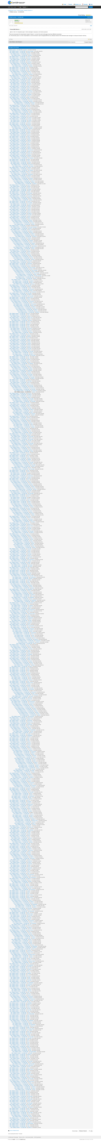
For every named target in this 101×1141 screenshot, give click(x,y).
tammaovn (29, 58)
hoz (28, 986)
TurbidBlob (30, 1030)
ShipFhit (28, 187)
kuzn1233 (30, 328)
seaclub (28, 56)
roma (28, 333)
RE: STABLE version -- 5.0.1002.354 (17, 379)
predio (28, 75)
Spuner (28, 252)
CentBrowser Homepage (13, 1137)
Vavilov (30, 367)
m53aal (28, 650)
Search (70, 4)
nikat (28, 1039)
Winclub (28, 1101)
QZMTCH (30, 90)
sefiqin (28, 567)
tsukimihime (29, 62)
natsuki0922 (29, 94)
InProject (28, 832)
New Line (29, 113)
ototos (28, 314)
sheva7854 (29, 573)
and (28, 67)
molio (28, 70)
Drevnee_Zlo (29, 152)
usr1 (28, 364)
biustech (30, 220)
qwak (28, 86)
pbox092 (28, 685)
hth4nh (38, 713)
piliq (28, 337)
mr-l (28, 108)
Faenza (33, 936)
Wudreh (30, 942)
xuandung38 (29, 621)
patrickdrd (31, 164)
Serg (30, 448)
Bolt (28, 1040)
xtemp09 (28, 79)
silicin (28, 456)
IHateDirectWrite (31, 1013)
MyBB (14, 1139)
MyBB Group (22, 1139)
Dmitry (33, 693)
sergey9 (28, 890)
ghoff (28, 1046)
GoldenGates (29, 260)
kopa (28, 1031)
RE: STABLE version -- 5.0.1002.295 (17, 51)
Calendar (86, 4)
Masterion (31, 997)
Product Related (20, 10)
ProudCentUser (30, 475)
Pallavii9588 (29, 1003)
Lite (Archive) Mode (29, 1137)
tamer (29, 836)
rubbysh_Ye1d (30, 317)
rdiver (28, 325)
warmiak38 (30, 76)
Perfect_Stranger (30, 51)
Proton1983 (29, 214)
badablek (29, 137)
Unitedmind (29, 155)
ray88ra (30, 811)
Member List (78, 4)
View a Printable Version (14, 1130)
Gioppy (28, 145)
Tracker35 (29, 950)
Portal (64, 4)
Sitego (29, 1001)
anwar (28, 500)
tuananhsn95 (29, 556)
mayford (33, 1088)
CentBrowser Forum (12, 10)
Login (20, 7)
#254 (91, 25)
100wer (28, 160)
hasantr (28, 185)
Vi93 (28, 116)
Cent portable (29, 193)
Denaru (28, 60)
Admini (25, 49)
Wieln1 (30, 198)
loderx (28, 963)
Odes (29, 1105)
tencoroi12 (29, 393)
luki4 (33, 636)
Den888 (32, 770)
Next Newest (18, 41)
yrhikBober (31, 363)
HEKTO (28, 327)
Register (24, 7)
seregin (30, 566)
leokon (28, 615)
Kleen (28, 725)
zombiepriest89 (30, 602)
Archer (28, 360)
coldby (28, 105)
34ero (28, 739)
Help (91, 4)
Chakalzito (29, 167)
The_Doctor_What (30, 1028)
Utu (29, 604)
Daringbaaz (29, 801)
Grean (28, 1005)
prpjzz (30, 797)
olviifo (29, 563)
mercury (32, 425)
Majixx (28, 68)
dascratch (31, 99)
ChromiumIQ (30, 149)
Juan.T (28, 143)
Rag (28, 667)
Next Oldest (12, 41)
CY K (30, 809)
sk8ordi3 (28, 340)
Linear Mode (89, 17)
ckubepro (29, 562)
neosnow (29, 551)
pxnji (28, 912)
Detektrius (29, 129)
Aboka (29, 865)
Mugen (28, 324)
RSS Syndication (37, 1137)
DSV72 (29, 121)
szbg (28, 570)
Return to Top (21, 1137)
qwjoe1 (30, 55)
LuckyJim (31, 91)
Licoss (30, 924)
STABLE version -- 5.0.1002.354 (16, 49)
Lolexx (28, 1126)
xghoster (28, 191)
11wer (28, 870)
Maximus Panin (30, 297)
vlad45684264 (29, 370)
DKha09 (28, 52)
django (29, 502)
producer (28, 82)
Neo (29, 382)
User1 (28, 581)
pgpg (28, 97)
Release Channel (27, 10)
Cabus (28, 136)
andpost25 (36, 639)
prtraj (28, 967)
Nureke (28, 217)
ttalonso (28, 159)
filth (33, 277)
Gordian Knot (29, 861)
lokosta (32, 817)
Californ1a (29, 140)
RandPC (34, 755)
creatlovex (29, 343)
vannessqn (29, 118)
